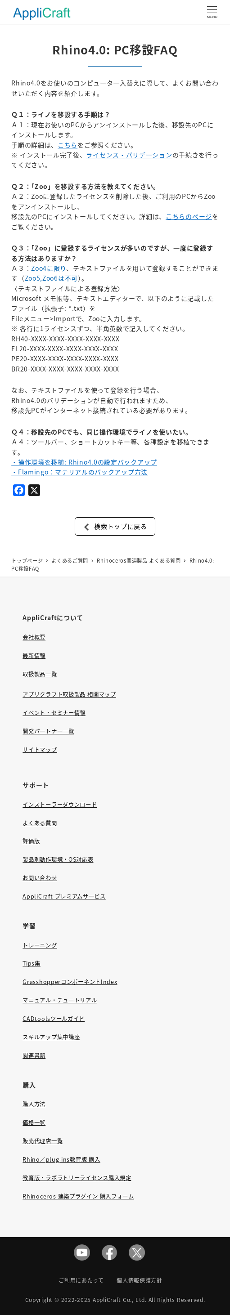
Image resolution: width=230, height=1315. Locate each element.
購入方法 (34, 1104)
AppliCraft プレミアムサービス (64, 896)
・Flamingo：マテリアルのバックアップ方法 (79, 471)
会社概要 (34, 637)
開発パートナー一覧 (48, 731)
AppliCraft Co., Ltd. (120, 1299)
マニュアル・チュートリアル (60, 1000)
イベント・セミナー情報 (54, 713)
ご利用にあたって (81, 1280)
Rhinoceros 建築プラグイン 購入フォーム (78, 1196)
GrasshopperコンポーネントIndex (70, 982)
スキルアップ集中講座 (51, 1037)
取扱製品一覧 (40, 674)
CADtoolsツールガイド (54, 1019)
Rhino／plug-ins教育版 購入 (61, 1159)
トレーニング (40, 945)
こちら (67, 144)
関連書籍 (34, 1055)
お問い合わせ (40, 878)
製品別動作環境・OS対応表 (58, 859)
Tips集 (32, 963)
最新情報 (34, 656)
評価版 (31, 841)
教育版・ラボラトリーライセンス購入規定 (77, 1178)
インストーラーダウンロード (60, 805)
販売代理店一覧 (43, 1141)
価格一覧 (34, 1122)
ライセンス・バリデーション (129, 154)
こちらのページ (189, 216)
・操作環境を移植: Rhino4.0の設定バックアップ (84, 461)
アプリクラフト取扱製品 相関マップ (69, 694)
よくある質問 (40, 823)
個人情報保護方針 (139, 1280)
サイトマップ (40, 750)
